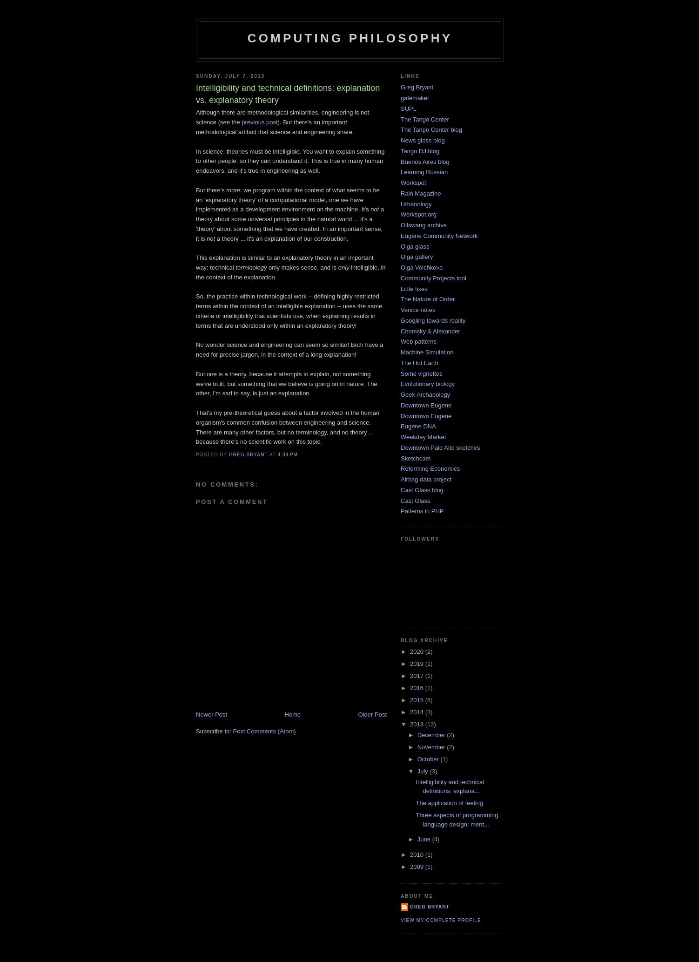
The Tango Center (425, 119)
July (423, 771)
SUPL (409, 108)
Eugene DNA (418, 426)
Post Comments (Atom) (264, 731)
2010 (417, 854)
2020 (417, 651)
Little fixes (414, 288)
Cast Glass (415, 500)
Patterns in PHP (422, 511)
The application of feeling (449, 802)
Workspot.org (419, 214)
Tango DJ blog (420, 151)
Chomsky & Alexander (430, 331)
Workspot (413, 182)
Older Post (372, 714)
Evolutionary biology (428, 383)
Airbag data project (426, 479)
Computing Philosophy (350, 38)
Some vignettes (422, 373)
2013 (417, 724)
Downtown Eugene (426, 405)
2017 (417, 675)
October (429, 759)
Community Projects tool (433, 278)
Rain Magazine (421, 193)
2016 (417, 687)
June (424, 839)
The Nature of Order (428, 299)
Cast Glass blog (422, 490)
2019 (417, 663)
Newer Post (211, 714)
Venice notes (418, 309)
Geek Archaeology (425, 394)
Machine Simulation (427, 352)
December (432, 735)
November (432, 747)
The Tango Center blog (431, 129)
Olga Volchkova (422, 267)
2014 (417, 712)
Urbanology (416, 204)
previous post (259, 122)
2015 (417, 700)
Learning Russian (424, 172)
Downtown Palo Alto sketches (440, 447)
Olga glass (415, 246)
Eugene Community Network (439, 235)
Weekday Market (423, 437)
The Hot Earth (419, 362)
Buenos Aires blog (425, 161)
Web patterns (419, 341)
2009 (417, 866)
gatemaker (415, 98)
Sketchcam (415, 458)
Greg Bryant (417, 87)
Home (293, 714)
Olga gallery (417, 256)
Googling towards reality (433, 320)
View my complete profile (441, 920)
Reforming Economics (430, 468)
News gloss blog (423, 140)
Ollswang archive (424, 225)
